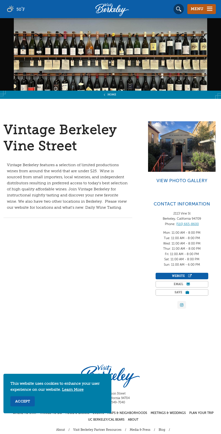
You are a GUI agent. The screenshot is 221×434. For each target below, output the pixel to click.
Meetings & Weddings (168, 413)
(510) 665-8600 (187, 224)
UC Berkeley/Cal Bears (106, 419)
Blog (162, 429)
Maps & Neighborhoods (127, 413)
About (133, 419)
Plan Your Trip (201, 413)
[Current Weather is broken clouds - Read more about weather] (28, 9)
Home (111, 94)
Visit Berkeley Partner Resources (97, 429)
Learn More (73, 390)
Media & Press (140, 429)
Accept (22, 401)
